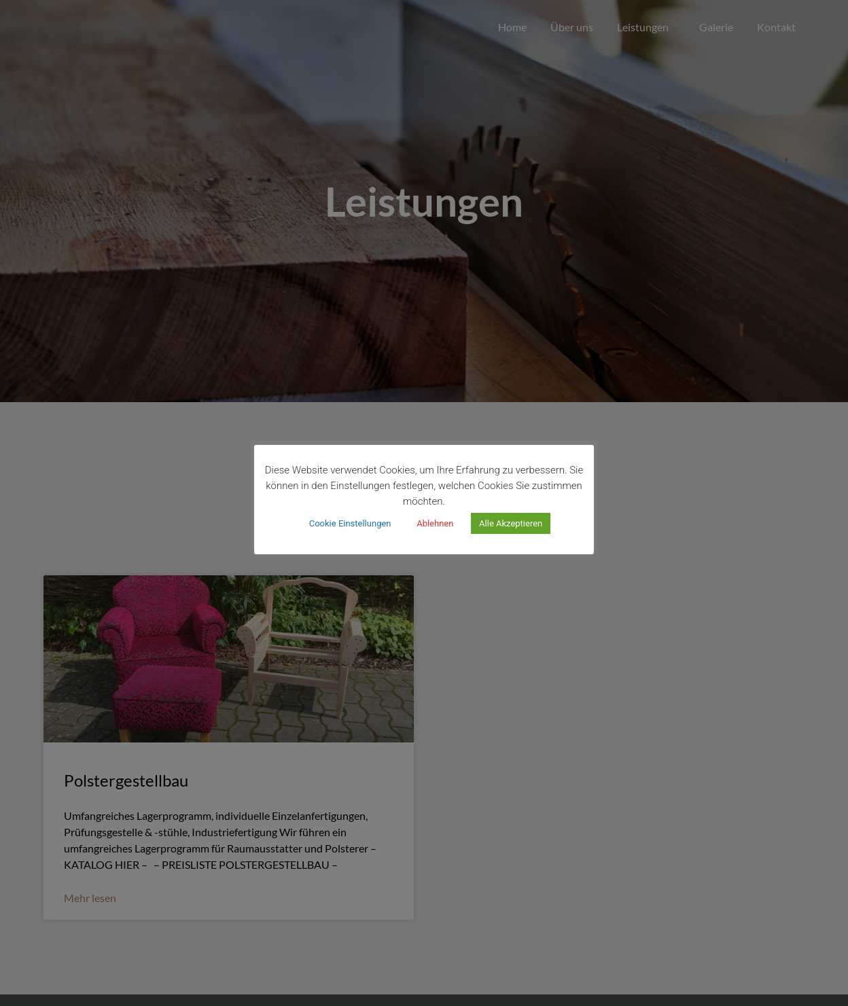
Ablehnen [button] (435, 523)
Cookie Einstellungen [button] (350, 523)
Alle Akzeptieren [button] (510, 523)
